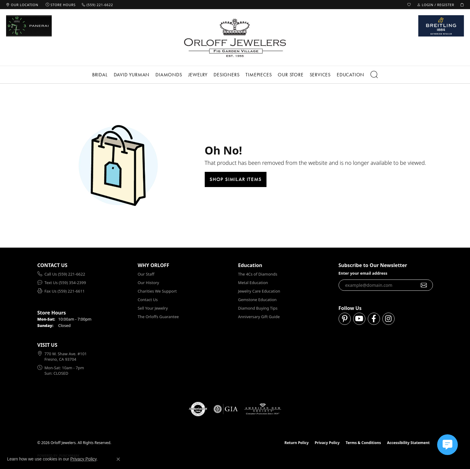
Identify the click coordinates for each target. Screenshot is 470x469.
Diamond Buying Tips (258, 308)
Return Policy (296, 442)
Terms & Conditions (363, 442)
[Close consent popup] (118, 459)
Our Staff (146, 274)
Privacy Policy (327, 442)
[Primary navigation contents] (235, 74)
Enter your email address (363, 273)
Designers (226, 74)
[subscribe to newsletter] (424, 285)
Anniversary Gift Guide (259, 316)
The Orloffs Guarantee (158, 316)
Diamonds (168, 74)
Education (350, 74)
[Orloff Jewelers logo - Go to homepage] (235, 37)
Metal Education (253, 282)
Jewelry (198, 74)
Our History (148, 282)
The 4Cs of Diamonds (257, 274)
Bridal (100, 74)
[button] (409, 4)
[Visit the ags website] (262, 409)
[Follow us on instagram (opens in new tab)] (388, 319)
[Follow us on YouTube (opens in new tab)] (359, 319)
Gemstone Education (257, 299)
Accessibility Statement (408, 442)
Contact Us (148, 299)
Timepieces (258, 74)
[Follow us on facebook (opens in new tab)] (374, 319)
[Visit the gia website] (226, 409)
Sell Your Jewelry (153, 308)
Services (320, 74)
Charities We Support (157, 291)
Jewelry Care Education (259, 291)
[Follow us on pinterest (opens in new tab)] (345, 319)
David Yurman (132, 74)
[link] (22, 4)
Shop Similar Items (236, 179)
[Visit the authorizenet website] (198, 409)
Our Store (290, 74)
